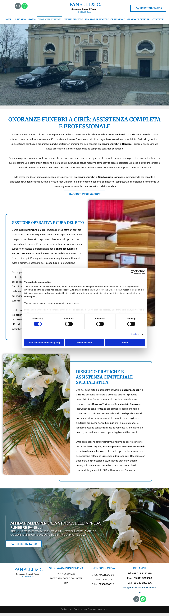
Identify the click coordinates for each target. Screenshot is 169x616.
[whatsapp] (24, 6)
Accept (124, 342)
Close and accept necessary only (44, 342)
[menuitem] (8, 19)
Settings (135, 334)
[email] (18, 6)
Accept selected (84, 342)
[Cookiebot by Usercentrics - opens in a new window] (133, 272)
